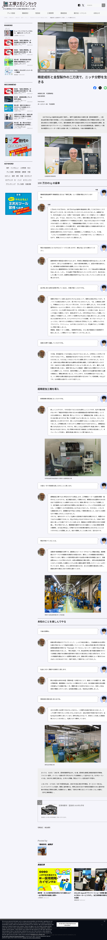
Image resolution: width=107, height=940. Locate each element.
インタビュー (15, 168)
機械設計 (25, 13)
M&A (28, 168)
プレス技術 (11, 13)
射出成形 (47, 827)
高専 (13, 176)
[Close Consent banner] (104, 921)
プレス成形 (20, 184)
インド (19, 180)
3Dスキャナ (28, 176)
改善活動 (28, 184)
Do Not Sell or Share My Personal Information (13, 936)
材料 (17, 176)
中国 (28, 172)
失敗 (21, 176)
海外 (7, 168)
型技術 (37, 13)
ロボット (7, 176)
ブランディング (11, 184)
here (32, 926)
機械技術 (64, 13)
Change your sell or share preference (31, 937)
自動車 (24, 172)
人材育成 (23, 168)
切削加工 (40, 827)
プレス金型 (9, 172)
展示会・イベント (80, 13)
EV (15, 180)
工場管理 (50, 13)
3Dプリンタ (9, 180)
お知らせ (97, 13)
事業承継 (17, 172)
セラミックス (27, 180)
